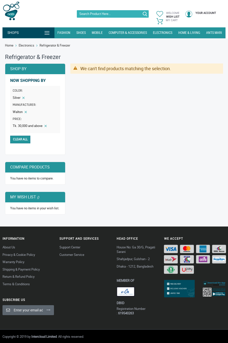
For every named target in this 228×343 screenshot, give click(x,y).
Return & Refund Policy (18, 276)
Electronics (26, 45)
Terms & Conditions (16, 284)
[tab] (35, 105)
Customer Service (71, 254)
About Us (8, 247)
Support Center (69, 247)
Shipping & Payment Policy (21, 269)
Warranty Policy (13, 262)
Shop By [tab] (18, 68)
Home (9, 45)
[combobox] (113, 14)
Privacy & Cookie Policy (18, 254)
